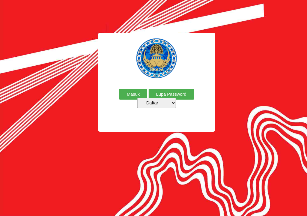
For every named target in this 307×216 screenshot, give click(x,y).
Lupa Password (171, 94)
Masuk (133, 94)
